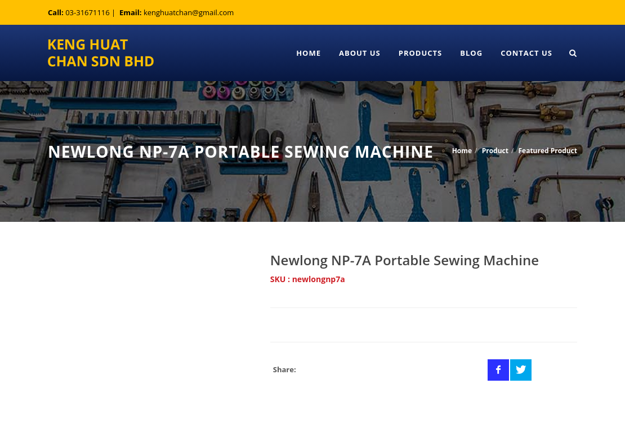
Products (421, 53)
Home (308, 53)
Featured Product (547, 150)
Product (495, 150)
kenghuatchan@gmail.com (189, 12)
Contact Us (526, 53)
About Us (360, 53)
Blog (471, 53)
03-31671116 (87, 12)
